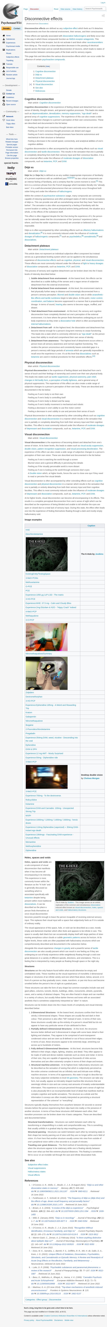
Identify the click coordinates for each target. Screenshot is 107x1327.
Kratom (29, 712)
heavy (92, 263)
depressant (32, 428)
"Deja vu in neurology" (65, 1218)
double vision (74, 295)
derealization (55, 113)
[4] (74, 178)
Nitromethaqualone (34, 721)
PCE (28, 591)
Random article (11, 75)
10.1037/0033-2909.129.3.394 (74, 1211)
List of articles (11, 71)
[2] (70, 178)
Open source (11, 104)
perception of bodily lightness (64, 380)
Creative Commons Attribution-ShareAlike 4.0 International (65, 1316)
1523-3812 (93, 1234)
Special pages (12, 145)
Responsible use (12, 68)
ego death (86, 113)
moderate (67, 158)
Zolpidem (30, 692)
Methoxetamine (32, 582)
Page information (11, 153)
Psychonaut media (13, 46)
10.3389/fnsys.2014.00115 (49, 1293)
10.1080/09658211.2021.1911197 (52, 1191)
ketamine (48, 161)
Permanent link (11, 150)
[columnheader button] (52, 526)
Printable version (12, 147)
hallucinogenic (41, 236)
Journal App (10, 78)
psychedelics (75, 236)
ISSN (72, 1191)
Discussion (34, 9)
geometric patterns (71, 937)
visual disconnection (95, 260)
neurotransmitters (95, 42)
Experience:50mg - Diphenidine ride (42, 757)
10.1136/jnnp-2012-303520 (61, 1244)
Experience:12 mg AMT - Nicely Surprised (44, 753)
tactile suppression (60, 377)
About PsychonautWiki (44, 1320)
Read (56, 9)
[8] (82, 236)
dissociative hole (67, 321)
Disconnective (55, 1299)
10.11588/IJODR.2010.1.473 (50, 1204)
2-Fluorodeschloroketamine (38, 729)
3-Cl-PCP (30, 620)
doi (32, 1191)
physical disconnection (52, 484)
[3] (72, 178)
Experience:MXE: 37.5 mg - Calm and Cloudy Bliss (48, 603)
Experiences (10, 43)
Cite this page (12, 155)
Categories (30, 1299)
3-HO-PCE (30, 599)
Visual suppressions (37, 1168)
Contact (17, 28)
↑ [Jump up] (31, 1185)
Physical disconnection (49, 366)
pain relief (91, 377)
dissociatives (30, 240)
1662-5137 (76, 1293)
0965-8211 (82, 1191)
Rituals (8, 53)
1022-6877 (70, 1284)
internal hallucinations (40, 324)
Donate (6, 28)
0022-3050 (89, 1244)
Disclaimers (58, 1320)
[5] (97, 181)
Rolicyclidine (31, 800)
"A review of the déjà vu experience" (67, 1208)
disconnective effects (46, 260)
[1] (68, 178)
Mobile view (69, 1320)
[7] (60, 236)
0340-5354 (82, 1221)
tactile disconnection (51, 152)
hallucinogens (80, 36)
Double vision (36, 473)
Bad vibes (10, 127)
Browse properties (12, 158)
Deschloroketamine (34, 534)
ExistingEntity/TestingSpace (38, 574)
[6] (41, 233)
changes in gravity (62, 948)
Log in (103, 3)
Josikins (99, 554)
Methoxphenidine (33, 846)
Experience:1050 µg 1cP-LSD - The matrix (45, 595)
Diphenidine (31, 850)
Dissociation (43, 23)
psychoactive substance (54, 196)
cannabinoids (90, 236)
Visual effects (34, 1175)
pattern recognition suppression (52, 449)
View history (77, 9)
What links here (12, 139)
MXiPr (28, 815)
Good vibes (10, 120)
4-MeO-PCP (31, 611)
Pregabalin (30, 733)
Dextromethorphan (34, 697)
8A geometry (72, 1078)
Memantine (31, 842)
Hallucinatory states (37, 1172)
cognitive (68, 260)
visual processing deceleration (84, 449)
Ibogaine (29, 725)
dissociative (68, 36)
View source (65, 9)
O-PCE (29, 586)
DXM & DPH (31, 749)
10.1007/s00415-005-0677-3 (54, 1221)
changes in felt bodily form (36, 380)
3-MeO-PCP (31, 762)
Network (9, 116)
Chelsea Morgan (91, 778)
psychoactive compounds (53, 59)
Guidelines (10, 97)
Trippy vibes (10, 124)
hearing (59, 304)
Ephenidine (31, 745)
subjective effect (70, 28)
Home (8, 36)
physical (77, 260)
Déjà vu (42, 171)
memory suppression (71, 113)
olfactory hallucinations (93, 230)
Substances (10, 39)
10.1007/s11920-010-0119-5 (65, 1234)
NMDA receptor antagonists (81, 39)
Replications (10, 50)
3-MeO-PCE (31, 791)
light (85, 263)
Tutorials (9, 64)
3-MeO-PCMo (32, 578)
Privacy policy (29, 1320)
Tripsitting (9, 60)
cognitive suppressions (49, 117)
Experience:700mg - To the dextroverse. (43, 795)
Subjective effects (12, 57)
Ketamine (30, 804)
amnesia (69, 350)
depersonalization (40, 113)
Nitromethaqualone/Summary (39, 654)
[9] (97, 236)
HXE (28, 530)
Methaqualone (32, 616)
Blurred (60, 295)
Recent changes (12, 101)
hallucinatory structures (77, 910)
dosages (76, 158)
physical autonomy (78, 377)
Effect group (42, 1299)
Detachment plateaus (48, 249)
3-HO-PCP (30, 701)
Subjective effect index (38, 1165)
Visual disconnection (48, 438)
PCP (55, 161)
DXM (64, 161)
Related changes (12, 142)
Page (26, 9)
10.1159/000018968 (46, 1284)
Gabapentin (31, 717)
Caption (91, 526)
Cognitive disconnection (50, 103)
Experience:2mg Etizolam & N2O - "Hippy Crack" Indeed (51, 607)
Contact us (10, 94)
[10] (93, 356)
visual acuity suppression (92, 445)
